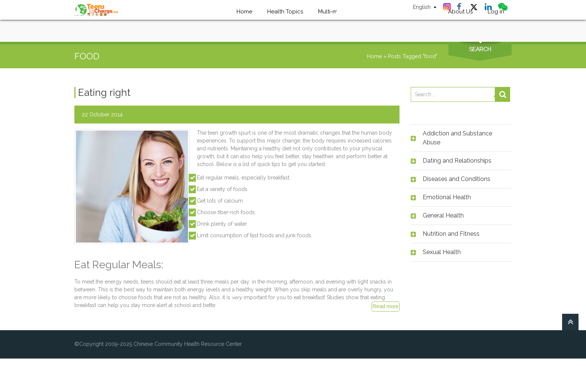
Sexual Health (442, 252)
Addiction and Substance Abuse (457, 138)
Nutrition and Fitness (451, 233)
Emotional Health (447, 197)
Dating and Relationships (457, 160)
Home (374, 56)
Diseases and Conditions (456, 178)
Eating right (104, 92)
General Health (443, 215)
